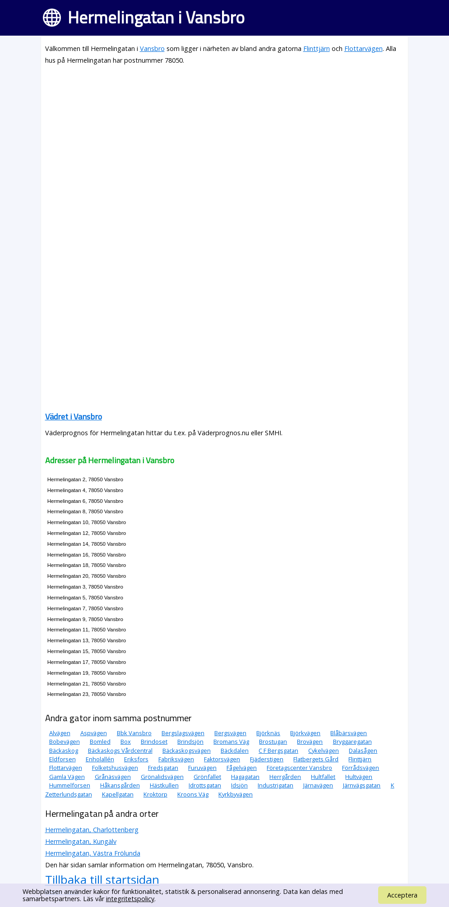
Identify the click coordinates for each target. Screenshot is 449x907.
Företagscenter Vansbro (299, 768)
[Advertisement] (224, 136)
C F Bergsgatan (278, 750)
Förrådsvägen (360, 768)
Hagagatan (245, 777)
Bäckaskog (63, 750)
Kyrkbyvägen (235, 794)
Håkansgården (120, 785)
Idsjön (239, 785)
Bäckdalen (235, 750)
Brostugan (273, 741)
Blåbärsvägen (348, 733)
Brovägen (310, 741)
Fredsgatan (163, 768)
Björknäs (268, 733)
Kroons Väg (192, 794)
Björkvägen (305, 733)
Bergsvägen (230, 733)
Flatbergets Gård (315, 759)
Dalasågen (363, 750)
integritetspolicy (130, 898)
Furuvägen (202, 768)
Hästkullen (164, 785)
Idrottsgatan (205, 785)
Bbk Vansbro (134, 733)
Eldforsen (62, 759)
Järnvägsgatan (361, 785)
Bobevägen (64, 741)
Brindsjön (190, 741)
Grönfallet (207, 777)
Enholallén (100, 759)
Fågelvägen (242, 768)
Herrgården (285, 777)
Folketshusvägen (115, 768)
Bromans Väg (231, 741)
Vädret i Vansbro (73, 416)
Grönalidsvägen (162, 777)
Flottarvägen (363, 48)
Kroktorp (155, 794)
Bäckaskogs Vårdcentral (120, 750)
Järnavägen (318, 785)
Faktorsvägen (222, 759)
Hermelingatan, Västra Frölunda (92, 853)
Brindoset (154, 741)
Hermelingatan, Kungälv (80, 841)
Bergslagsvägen (183, 733)
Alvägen (59, 733)
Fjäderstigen (266, 759)
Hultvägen (358, 777)
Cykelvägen (323, 750)
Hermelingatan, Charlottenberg (92, 829)
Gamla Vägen (67, 777)
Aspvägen (93, 733)
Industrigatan (275, 785)
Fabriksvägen (176, 759)
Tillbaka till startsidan (102, 879)
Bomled (100, 741)
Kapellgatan (118, 794)
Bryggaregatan (352, 741)
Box (125, 741)
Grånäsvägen (113, 777)
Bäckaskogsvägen (186, 750)
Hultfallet (323, 777)
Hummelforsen (69, 785)
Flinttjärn (316, 48)
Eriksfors (136, 759)
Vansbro (152, 48)
